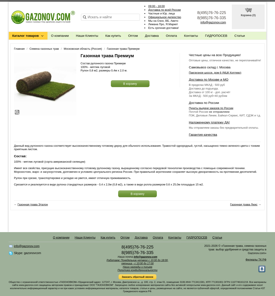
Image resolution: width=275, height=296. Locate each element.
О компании (60, 35)
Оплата (171, 35)
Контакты (191, 35)
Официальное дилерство (164, 17)
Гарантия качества (203, 134)
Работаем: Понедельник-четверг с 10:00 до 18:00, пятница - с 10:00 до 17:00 (137, 262)
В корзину (130, 83)
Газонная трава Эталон (33, 204)
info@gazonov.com (213, 22)
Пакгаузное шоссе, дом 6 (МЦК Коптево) (215, 72)
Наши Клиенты (87, 35)
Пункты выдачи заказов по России (211, 108)
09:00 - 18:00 (156, 6)
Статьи (239, 35)
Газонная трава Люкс (243, 204)
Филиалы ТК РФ (256, 259)
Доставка (152, 35)
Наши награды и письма (137, 266)
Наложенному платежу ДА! (209, 122)
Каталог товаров (25, 35)
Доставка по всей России (164, 9)
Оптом (133, 35)
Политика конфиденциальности (137, 270)
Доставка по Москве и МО (208, 79)
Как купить (113, 35)
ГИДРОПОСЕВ (216, 35)
